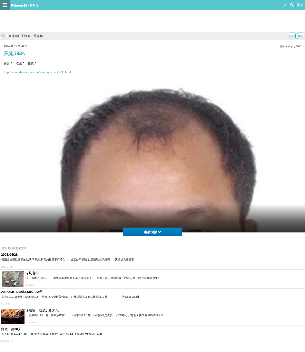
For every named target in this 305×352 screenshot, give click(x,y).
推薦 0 (32, 63)
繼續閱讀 (152, 232)
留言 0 (8, 63)
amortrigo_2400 (292, 46)
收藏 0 (20, 63)
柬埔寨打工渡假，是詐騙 (22, 36)
